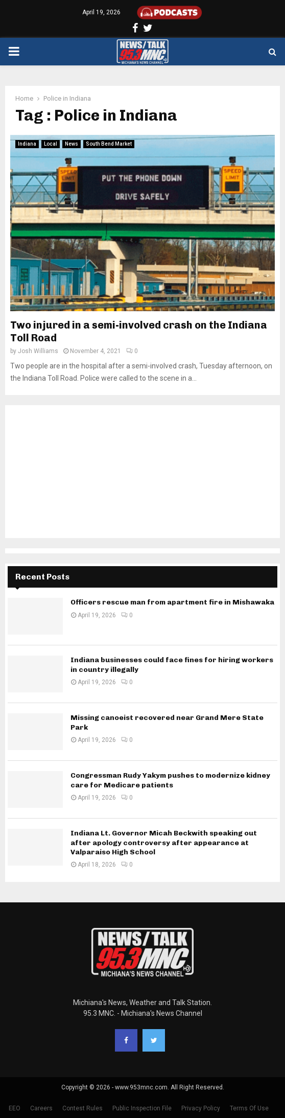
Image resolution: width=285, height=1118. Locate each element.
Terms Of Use (249, 1108)
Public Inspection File (142, 1108)
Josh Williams (38, 351)
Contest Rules (82, 1108)
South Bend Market (109, 144)
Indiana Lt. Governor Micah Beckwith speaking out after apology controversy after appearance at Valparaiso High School (163, 842)
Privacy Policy (200, 1108)
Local (50, 144)
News (71, 144)
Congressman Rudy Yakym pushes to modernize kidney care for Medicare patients (170, 780)
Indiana (27, 144)
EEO (14, 1108)
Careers (41, 1108)
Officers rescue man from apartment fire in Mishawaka (172, 602)
